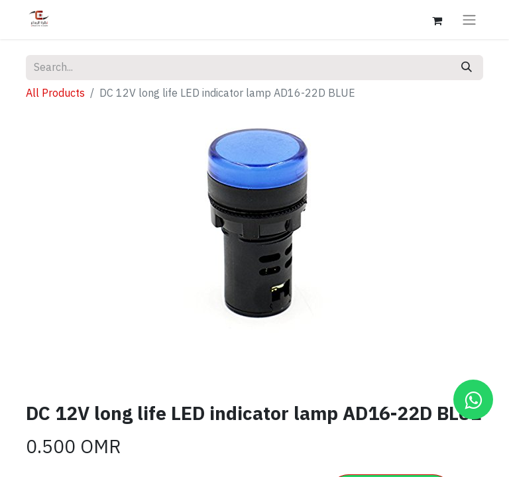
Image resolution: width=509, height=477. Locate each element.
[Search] (466, 67)
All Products (55, 93)
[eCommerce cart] (437, 19)
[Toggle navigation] (469, 19)
